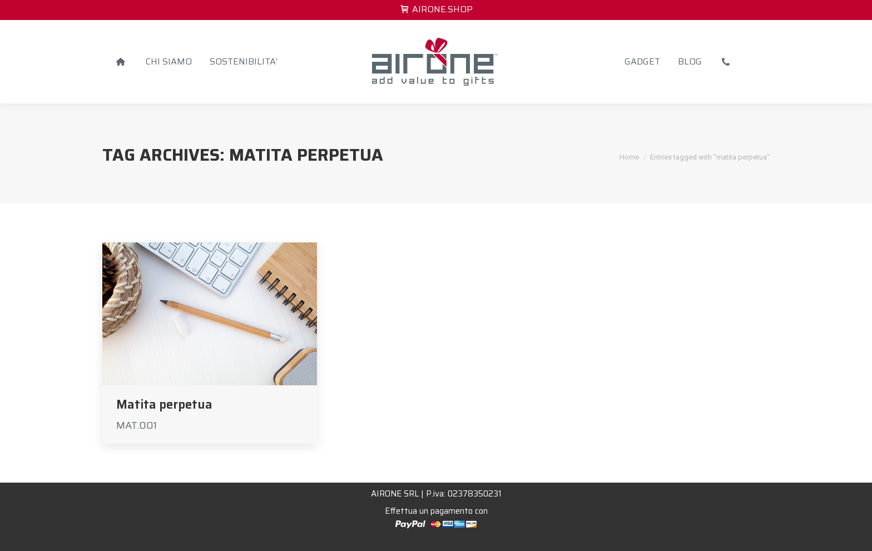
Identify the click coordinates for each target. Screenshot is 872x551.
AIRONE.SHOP (436, 9)
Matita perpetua (164, 404)
